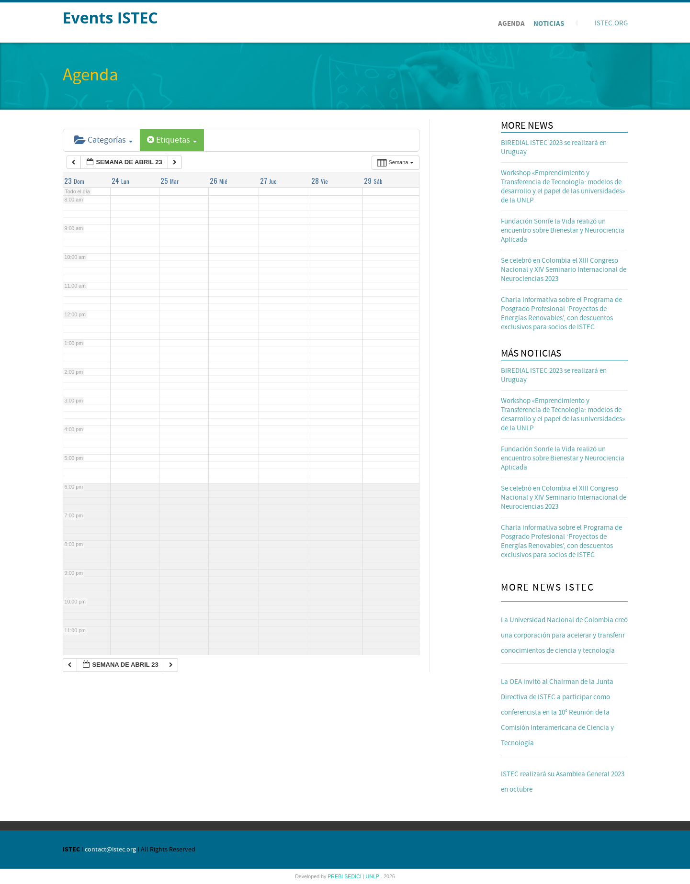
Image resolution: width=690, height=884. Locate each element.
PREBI (336, 876)
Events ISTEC (110, 17)
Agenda (511, 24)
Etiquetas (172, 139)
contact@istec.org (110, 849)
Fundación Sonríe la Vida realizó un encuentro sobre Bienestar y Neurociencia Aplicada (562, 230)
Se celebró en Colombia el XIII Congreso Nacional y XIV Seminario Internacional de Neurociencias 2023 (563, 269)
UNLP (372, 876)
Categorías (103, 139)
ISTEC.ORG (611, 23)
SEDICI (353, 876)
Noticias (548, 24)
